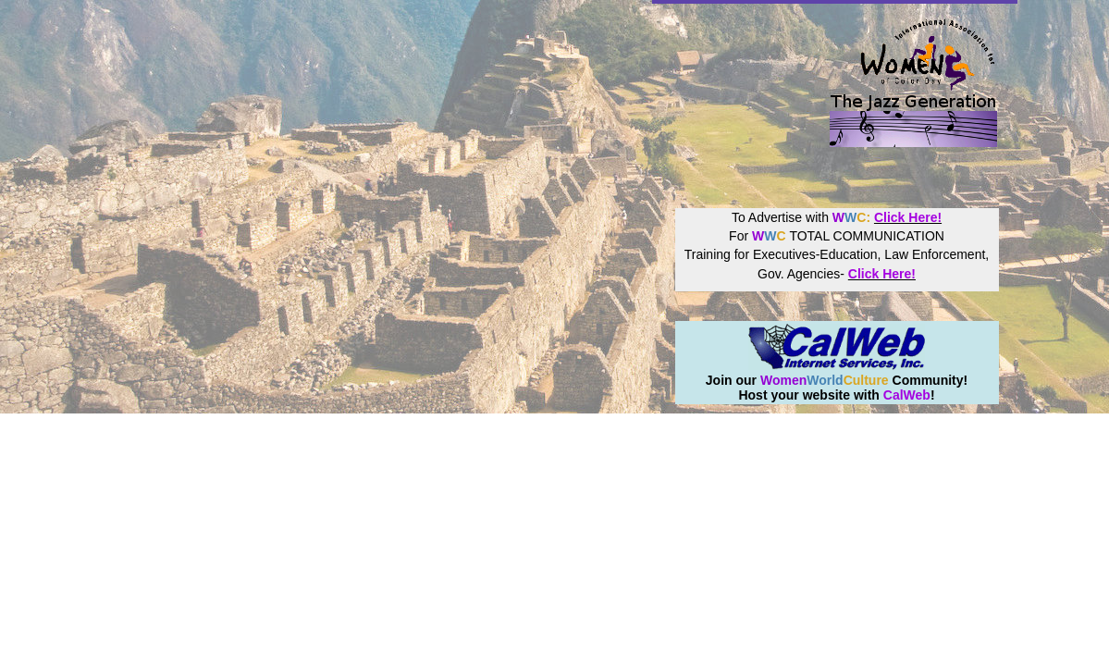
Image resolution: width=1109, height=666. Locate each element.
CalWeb (906, 395)
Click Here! (908, 217)
